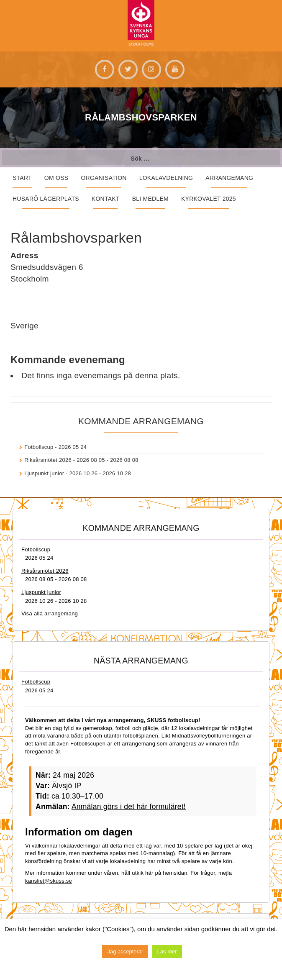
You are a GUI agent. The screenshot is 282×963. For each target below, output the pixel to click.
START (22, 177)
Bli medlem (150, 198)
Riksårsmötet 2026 (48, 460)
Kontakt (106, 198)
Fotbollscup (38, 447)
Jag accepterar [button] (125, 951)
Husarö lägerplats (46, 198)
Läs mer (167, 951)
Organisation (103, 177)
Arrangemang (229, 177)
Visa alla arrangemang (49, 613)
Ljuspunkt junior (44, 473)
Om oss (56, 177)
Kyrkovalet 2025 (208, 198)
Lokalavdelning (166, 177)
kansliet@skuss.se (48, 881)
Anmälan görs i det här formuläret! (129, 806)
